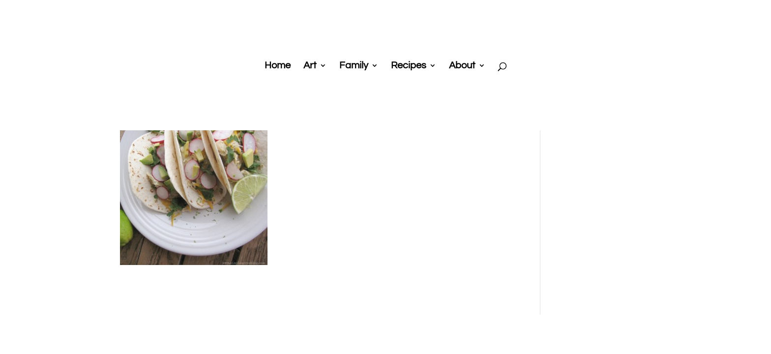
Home (278, 66)
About (462, 66)
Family (353, 66)
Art (310, 66)
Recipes (408, 66)
